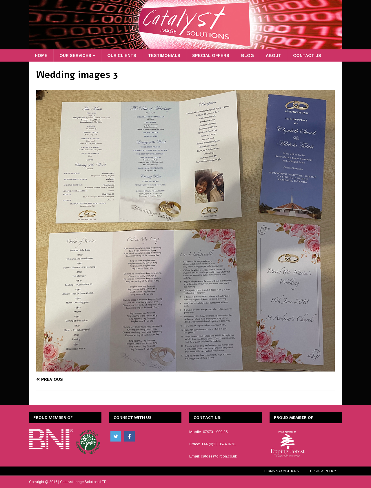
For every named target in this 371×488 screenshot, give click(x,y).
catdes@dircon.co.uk (219, 456)
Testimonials (164, 55)
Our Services (75, 55)
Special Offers (210, 55)
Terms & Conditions (281, 471)
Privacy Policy (323, 471)
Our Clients (121, 55)
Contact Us (307, 55)
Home (41, 55)
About (273, 55)
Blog (247, 55)
